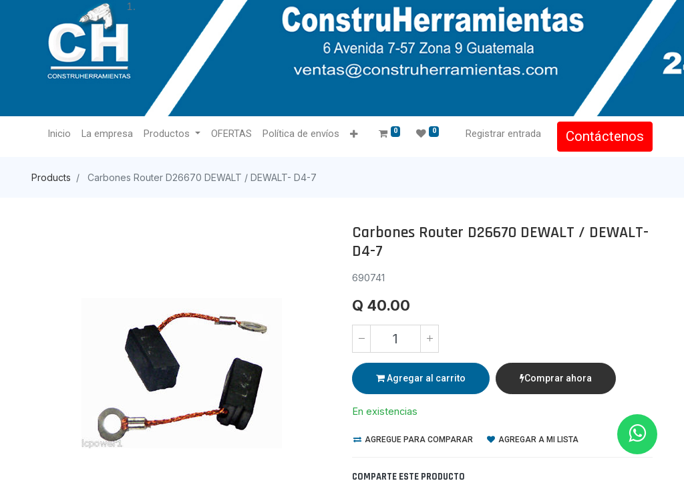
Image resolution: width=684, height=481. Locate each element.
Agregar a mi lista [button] (532, 439)
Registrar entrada (503, 134)
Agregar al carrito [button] (421, 378)
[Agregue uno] (429, 338)
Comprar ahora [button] (556, 378)
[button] (354, 135)
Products (51, 177)
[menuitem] (59, 134)
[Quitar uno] (361, 338)
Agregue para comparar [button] (413, 439)
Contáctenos (605, 136)
